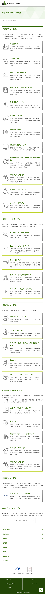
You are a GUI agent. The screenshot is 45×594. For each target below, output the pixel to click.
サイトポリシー (34, 579)
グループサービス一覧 (21, 520)
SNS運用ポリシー (11, 588)
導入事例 (5, 543)
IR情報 (4, 551)
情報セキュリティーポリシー (11, 584)
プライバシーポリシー (11, 579)
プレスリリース (7, 560)
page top (41, 589)
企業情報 (5, 547)
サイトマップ (33, 584)
